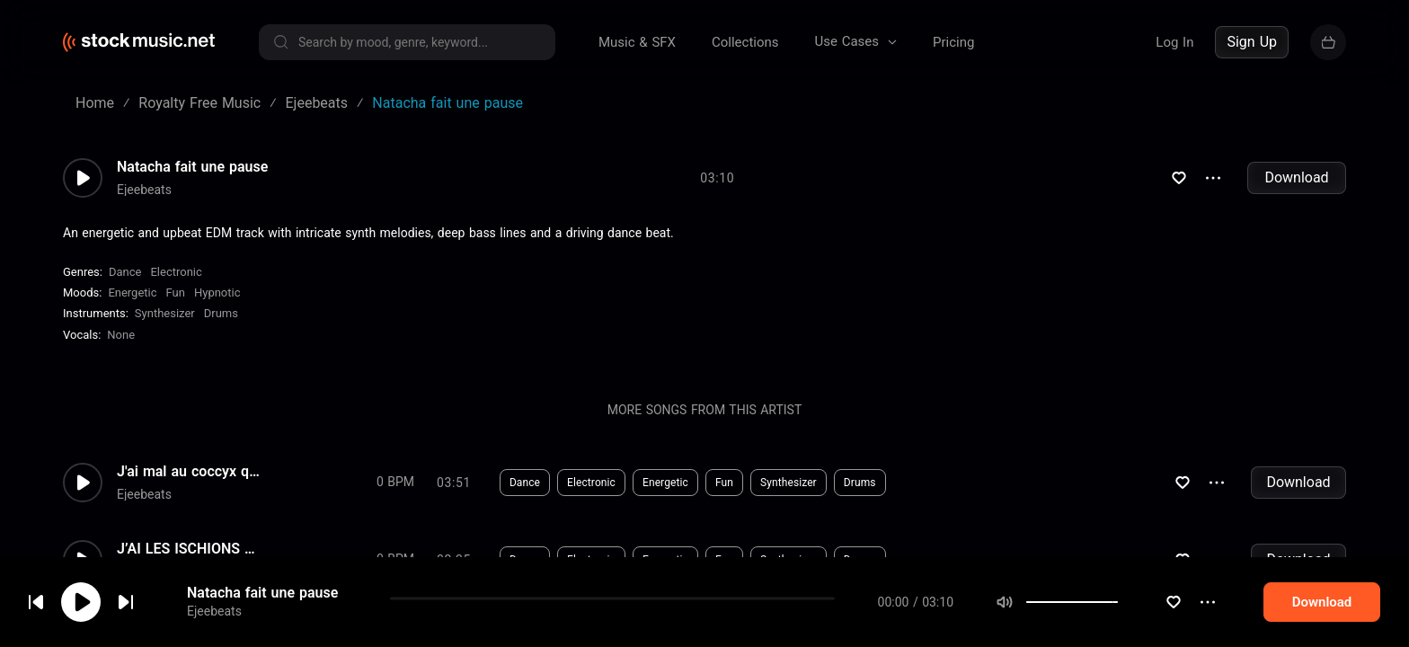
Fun (175, 292)
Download (1296, 177)
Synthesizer (165, 313)
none (121, 334)
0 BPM (395, 481)
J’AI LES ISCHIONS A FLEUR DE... (189, 549)
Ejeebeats (214, 613)
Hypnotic (217, 292)
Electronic (175, 272)
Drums (221, 313)
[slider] (1152, 604)
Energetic (132, 292)
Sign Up (1252, 41)
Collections (745, 42)
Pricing (953, 42)
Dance (125, 272)
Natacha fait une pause (262, 594)
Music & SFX (637, 42)
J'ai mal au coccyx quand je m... (189, 472)
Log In (1174, 42)
